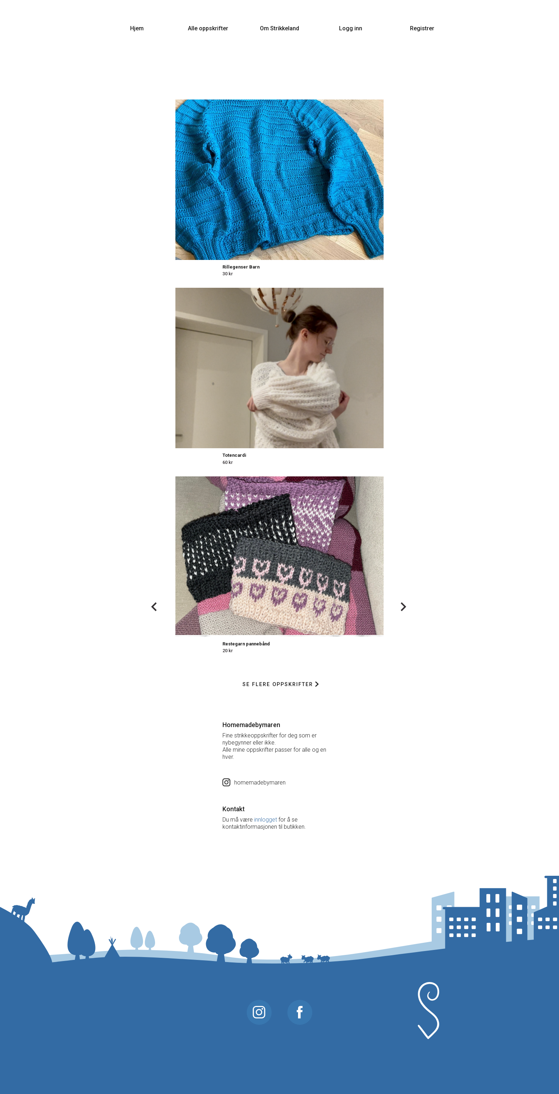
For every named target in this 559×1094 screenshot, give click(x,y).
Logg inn (350, 28)
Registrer (422, 28)
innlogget (265, 819)
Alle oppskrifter (208, 28)
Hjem (137, 28)
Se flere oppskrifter (280, 684)
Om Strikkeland (279, 28)
